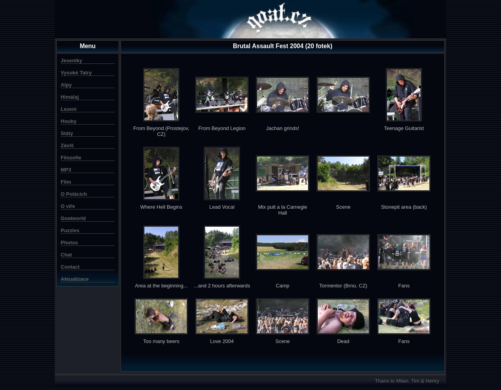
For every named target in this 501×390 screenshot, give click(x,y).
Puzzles (70, 230)
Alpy (66, 85)
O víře (68, 206)
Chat (66, 255)
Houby (68, 121)
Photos (69, 243)
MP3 (66, 170)
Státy (67, 133)
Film (66, 182)
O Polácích (74, 194)
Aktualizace (75, 279)
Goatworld (73, 218)
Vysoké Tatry (76, 73)
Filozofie (71, 158)
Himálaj (70, 97)
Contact (70, 267)
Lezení (68, 109)
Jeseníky (71, 60)
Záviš (67, 145)
